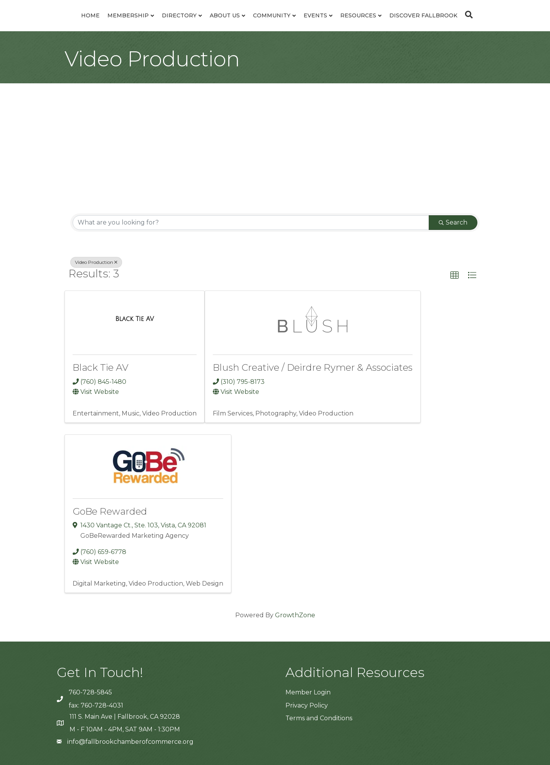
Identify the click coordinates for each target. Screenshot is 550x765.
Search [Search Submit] (453, 222)
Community (271, 15)
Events (315, 15)
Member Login (308, 692)
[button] (454, 275)
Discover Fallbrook (423, 15)
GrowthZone (295, 615)
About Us (225, 15)
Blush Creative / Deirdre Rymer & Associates (313, 367)
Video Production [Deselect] (96, 262)
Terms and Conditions (318, 718)
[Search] (467, 15)
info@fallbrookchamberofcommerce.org (130, 741)
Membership (128, 15)
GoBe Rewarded (110, 511)
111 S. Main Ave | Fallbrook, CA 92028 (125, 716)
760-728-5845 (90, 692)
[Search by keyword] (251, 222)
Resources (358, 15)
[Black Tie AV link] (134, 318)
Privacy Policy (306, 705)
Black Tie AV (100, 367)
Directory (179, 15)
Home (90, 15)
